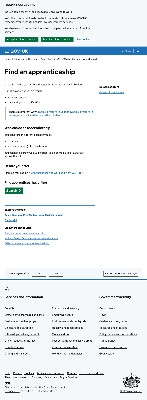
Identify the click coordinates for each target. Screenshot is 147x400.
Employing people (62, 314)
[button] (14, 191)
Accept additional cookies (21, 39)
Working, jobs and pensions (68, 353)
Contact (72, 373)
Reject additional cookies (57, 39)
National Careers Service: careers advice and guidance (31, 238)
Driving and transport (17, 353)
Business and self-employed (21, 321)
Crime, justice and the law (20, 340)
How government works (113, 347)
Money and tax (60, 334)
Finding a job (11, 220)
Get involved (106, 353)
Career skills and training (111, 92)
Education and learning (25, 59)
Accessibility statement (50, 373)
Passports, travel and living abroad (72, 340)
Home (8, 59)
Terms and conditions (91, 373)
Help (7, 373)
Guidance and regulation (113, 321)
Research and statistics (113, 327)
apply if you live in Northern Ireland (40, 115)
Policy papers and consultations (118, 334)
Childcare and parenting (19, 327)
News (102, 314)
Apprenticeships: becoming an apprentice (25, 233)
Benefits (9, 308)
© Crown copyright (131, 391)
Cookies (29, 373)
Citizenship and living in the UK (22, 334)
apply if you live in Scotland (55, 111)
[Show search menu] (138, 51)
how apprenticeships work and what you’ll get (56, 172)
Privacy (17, 373)
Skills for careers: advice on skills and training (27, 243)
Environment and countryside (69, 321)
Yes (41, 273)
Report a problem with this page (121, 273)
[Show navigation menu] (126, 51)
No (59, 273)
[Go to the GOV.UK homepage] (16, 51)
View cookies (83, 39)
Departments (107, 308)
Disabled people (14, 347)
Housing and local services (67, 327)
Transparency (107, 340)
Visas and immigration (65, 347)
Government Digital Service (61, 377)
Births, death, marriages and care (24, 314)
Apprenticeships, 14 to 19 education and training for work (69, 59)
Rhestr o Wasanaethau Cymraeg (23, 377)
